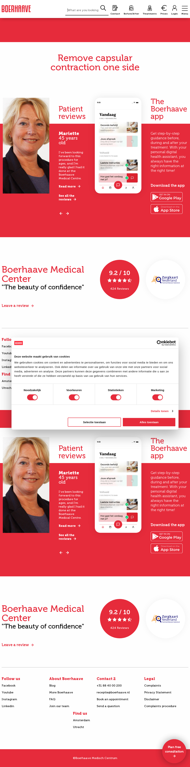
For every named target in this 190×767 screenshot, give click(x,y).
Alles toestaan (149, 422)
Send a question (108, 706)
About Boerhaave (66, 679)
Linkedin (8, 706)
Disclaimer (151, 699)
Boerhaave (16, 8)
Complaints (152, 685)
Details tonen (159, 411)
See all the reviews (66, 197)
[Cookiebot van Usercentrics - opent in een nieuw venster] (159, 343)
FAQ (52, 699)
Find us (80, 713)
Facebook (8, 685)
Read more (67, 186)
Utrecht (78, 727)
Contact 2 (106, 679)
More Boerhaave (61, 692)
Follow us (11, 679)
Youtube (7, 692)
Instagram (9, 699)
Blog (52, 685)
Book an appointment (112, 699)
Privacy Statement (157, 692)
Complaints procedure (160, 706)
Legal (149, 679)
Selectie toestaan (94, 422)
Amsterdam (81, 720)
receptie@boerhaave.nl (113, 692)
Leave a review (15, 305)
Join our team (59, 706)
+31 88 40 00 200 (109, 685)
